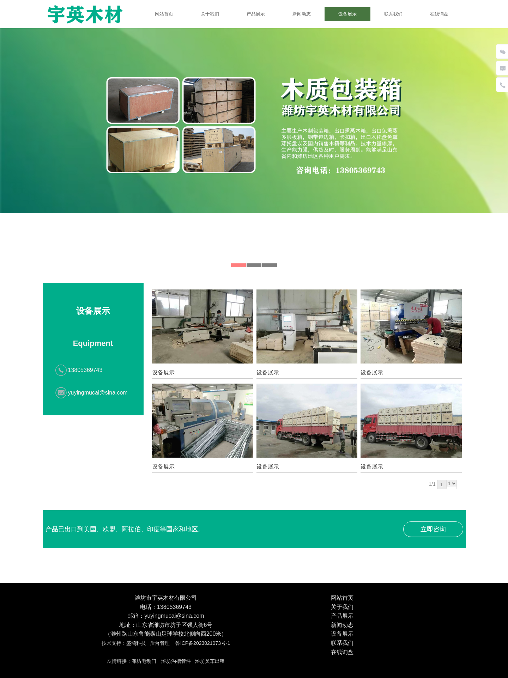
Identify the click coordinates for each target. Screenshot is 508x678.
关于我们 (210, 14)
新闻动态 (301, 14)
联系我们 (393, 14)
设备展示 (347, 14)
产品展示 (256, 14)
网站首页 (164, 14)
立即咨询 (433, 529)
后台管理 (160, 643)
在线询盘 (439, 14)
